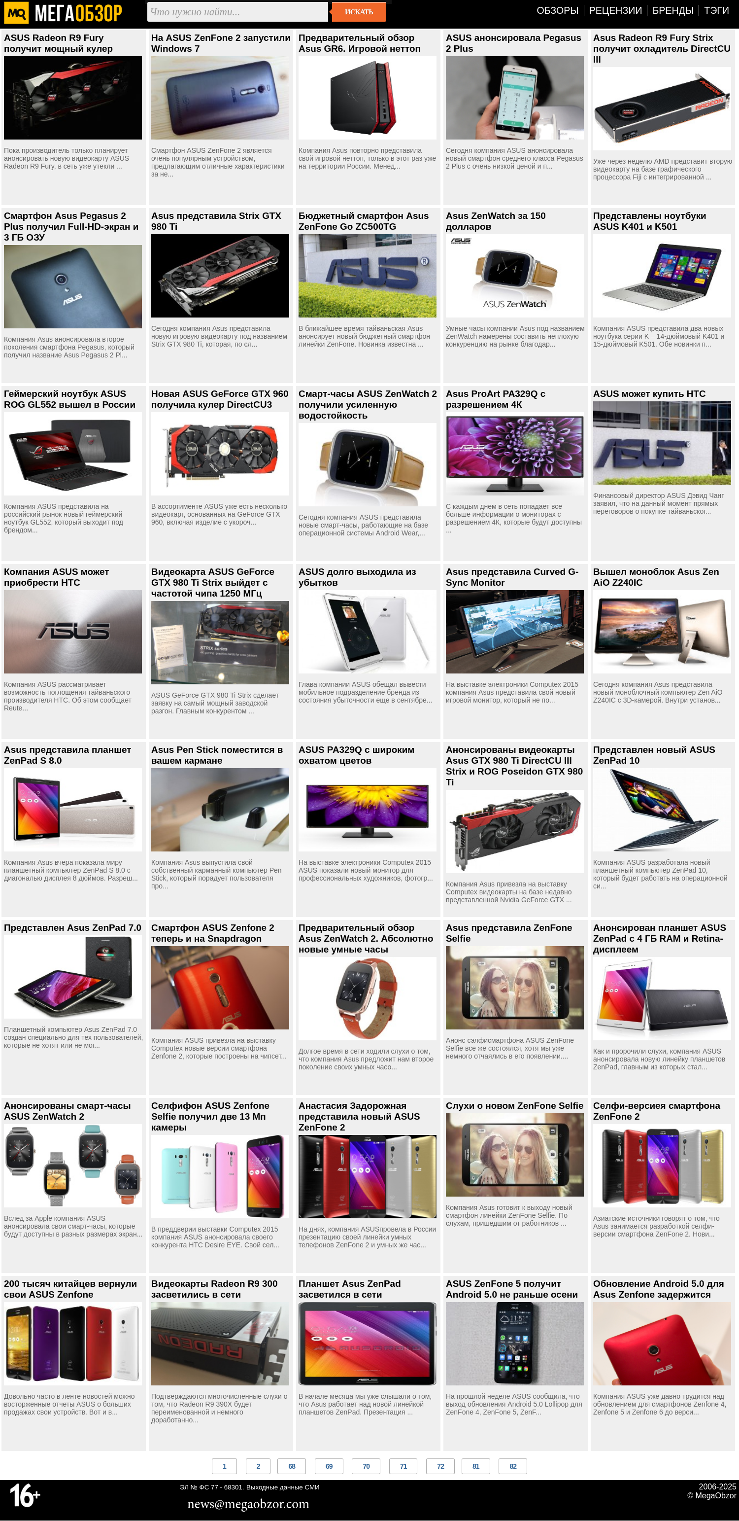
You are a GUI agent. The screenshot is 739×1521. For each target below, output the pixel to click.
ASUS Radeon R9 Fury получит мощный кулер (58, 43)
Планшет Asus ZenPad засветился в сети (350, 1289)
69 (329, 1466)
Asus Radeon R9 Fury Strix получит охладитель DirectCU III (662, 49)
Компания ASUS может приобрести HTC (56, 577)
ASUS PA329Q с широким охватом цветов (356, 755)
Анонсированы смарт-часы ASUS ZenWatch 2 (67, 1111)
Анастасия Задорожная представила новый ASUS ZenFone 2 (359, 1116)
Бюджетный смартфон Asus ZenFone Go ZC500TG (364, 221)
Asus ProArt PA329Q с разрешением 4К (495, 399)
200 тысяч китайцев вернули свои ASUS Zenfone (70, 1289)
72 (440, 1466)
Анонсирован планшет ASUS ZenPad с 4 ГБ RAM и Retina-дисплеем (659, 938)
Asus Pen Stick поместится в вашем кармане (217, 755)
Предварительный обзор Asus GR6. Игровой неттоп (360, 43)
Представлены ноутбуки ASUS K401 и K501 (649, 221)
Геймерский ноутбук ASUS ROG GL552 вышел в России (69, 399)
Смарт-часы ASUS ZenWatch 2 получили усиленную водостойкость (368, 405)
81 (475, 1466)
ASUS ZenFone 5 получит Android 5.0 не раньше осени (512, 1289)
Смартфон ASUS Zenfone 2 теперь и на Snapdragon (212, 933)
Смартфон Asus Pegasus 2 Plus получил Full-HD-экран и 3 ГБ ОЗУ (71, 227)
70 (366, 1466)
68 (291, 1466)
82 (512, 1466)
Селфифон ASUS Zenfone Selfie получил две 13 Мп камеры (210, 1116)
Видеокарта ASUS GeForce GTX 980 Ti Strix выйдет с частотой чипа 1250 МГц (212, 582)
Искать (359, 12)
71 (403, 1466)
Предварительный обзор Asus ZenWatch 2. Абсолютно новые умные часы (366, 938)
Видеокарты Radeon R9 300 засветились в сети (214, 1289)
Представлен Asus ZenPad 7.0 (72, 927)
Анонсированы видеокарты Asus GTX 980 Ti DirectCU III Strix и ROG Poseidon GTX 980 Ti (514, 765)
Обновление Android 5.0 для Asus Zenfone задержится (658, 1289)
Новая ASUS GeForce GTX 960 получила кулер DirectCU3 (220, 399)
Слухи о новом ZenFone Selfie (514, 1105)
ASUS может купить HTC (649, 394)
